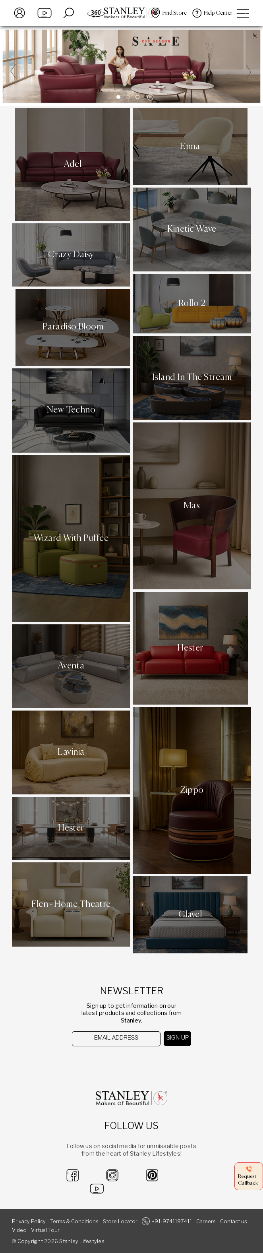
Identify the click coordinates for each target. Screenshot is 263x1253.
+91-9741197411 (172, 1221)
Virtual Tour (45, 1230)
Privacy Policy (29, 1221)
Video (19, 1230)
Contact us (233, 1221)
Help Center (218, 13)
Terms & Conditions (74, 1221)
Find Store (174, 13)
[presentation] (113, 1062)
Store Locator (120, 1221)
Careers (206, 1221)
